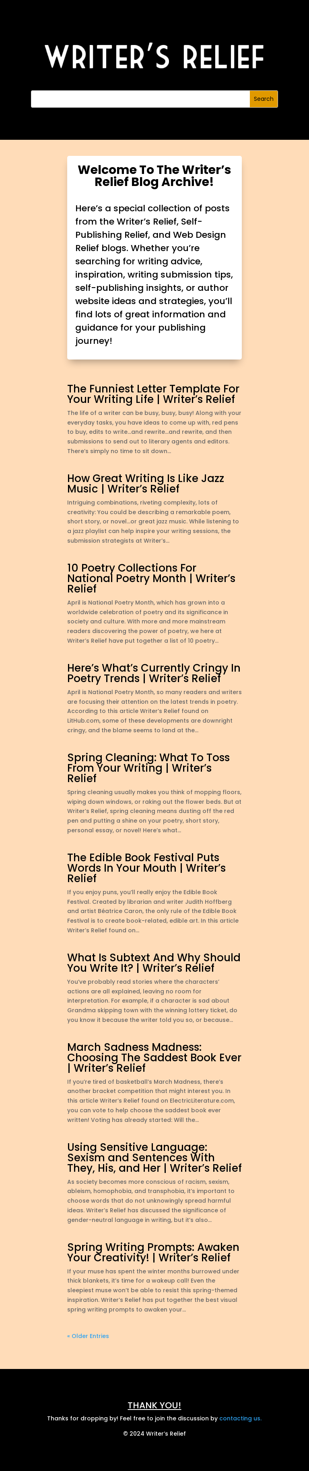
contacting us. (240, 1418)
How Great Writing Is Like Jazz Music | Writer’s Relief (145, 483)
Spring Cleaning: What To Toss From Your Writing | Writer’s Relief (148, 768)
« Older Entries (88, 1336)
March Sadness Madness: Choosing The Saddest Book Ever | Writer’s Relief (154, 1057)
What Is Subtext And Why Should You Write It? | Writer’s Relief (154, 962)
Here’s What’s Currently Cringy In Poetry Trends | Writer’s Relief (154, 673)
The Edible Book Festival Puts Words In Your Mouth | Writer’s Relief (146, 868)
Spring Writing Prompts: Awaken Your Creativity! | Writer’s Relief (153, 1252)
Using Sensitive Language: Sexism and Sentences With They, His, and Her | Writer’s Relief (154, 1157)
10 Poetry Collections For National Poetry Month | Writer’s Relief (151, 578)
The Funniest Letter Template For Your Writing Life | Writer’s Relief (153, 394)
